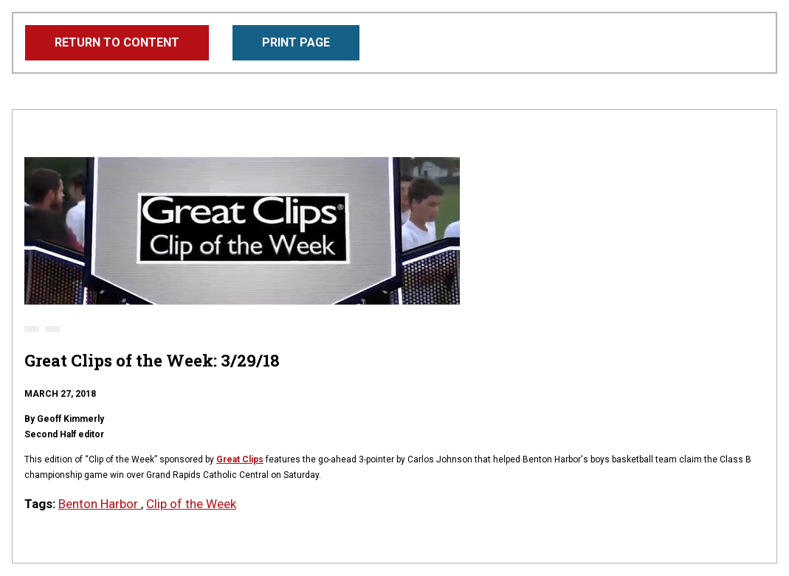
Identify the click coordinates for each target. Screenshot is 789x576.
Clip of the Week (191, 503)
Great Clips (239, 459)
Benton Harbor (99, 503)
